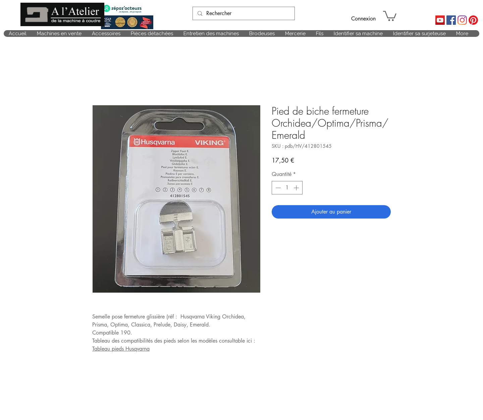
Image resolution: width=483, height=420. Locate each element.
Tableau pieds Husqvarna (121, 348)
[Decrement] (277, 187)
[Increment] (297, 187)
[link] (389, 15)
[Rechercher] (243, 13)
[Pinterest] (473, 20)
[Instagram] (462, 20)
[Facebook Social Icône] (451, 20)
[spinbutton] (287, 187)
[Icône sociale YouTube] (440, 20)
